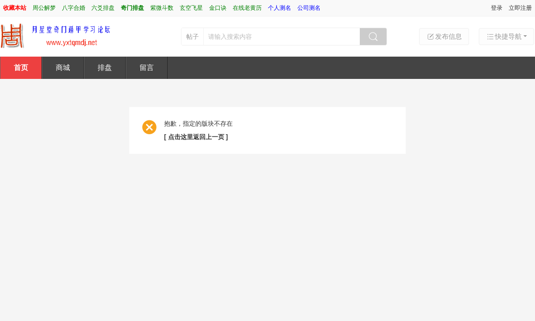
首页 (21, 67)
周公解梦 (44, 7)
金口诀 (217, 7)
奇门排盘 (132, 7)
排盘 (105, 67)
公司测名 (309, 7)
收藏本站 (14, 7)
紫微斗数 (161, 7)
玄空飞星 (191, 7)
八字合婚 (73, 7)
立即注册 (520, 7)
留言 (147, 67)
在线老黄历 (247, 7)
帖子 (192, 36)
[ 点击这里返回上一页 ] (196, 136)
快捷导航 (504, 37)
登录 (496, 7)
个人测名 (279, 7)
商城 (63, 67)
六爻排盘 (103, 7)
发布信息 (444, 37)
